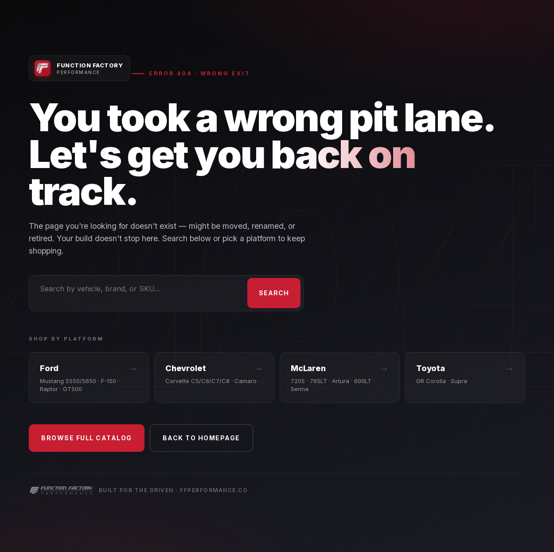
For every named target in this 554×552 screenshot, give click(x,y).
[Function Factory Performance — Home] (79, 68)
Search (274, 293)
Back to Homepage (201, 438)
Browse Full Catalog (86, 438)
